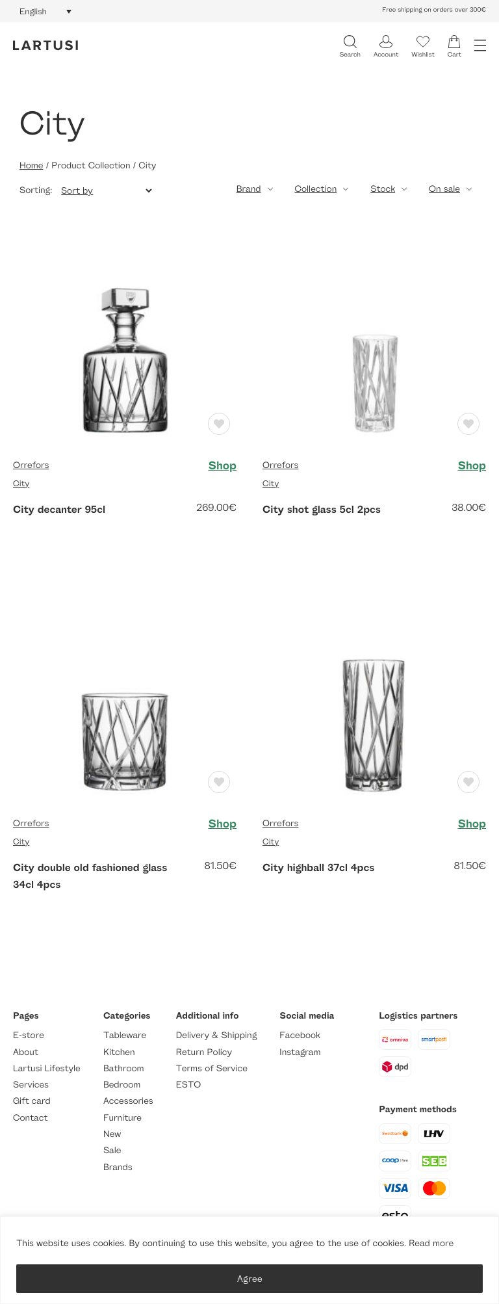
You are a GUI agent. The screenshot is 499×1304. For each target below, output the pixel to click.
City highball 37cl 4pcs (318, 867)
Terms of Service (212, 1068)
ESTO (188, 1084)
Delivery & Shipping (216, 1035)
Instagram (299, 1052)
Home (31, 165)
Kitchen (119, 1052)
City (21, 483)
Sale (112, 1150)
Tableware (124, 1035)
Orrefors (31, 465)
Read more (431, 1243)
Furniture (122, 1117)
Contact (30, 1117)
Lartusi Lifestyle (47, 1068)
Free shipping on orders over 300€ (434, 10)
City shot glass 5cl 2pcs (321, 508)
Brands (118, 1167)
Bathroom (123, 1068)
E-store (28, 1035)
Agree (249, 1278)
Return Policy (204, 1052)
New (112, 1134)
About (25, 1052)
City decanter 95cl (59, 508)
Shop (222, 465)
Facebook (299, 1035)
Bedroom (121, 1084)
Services (31, 1084)
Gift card (32, 1100)
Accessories (128, 1100)
